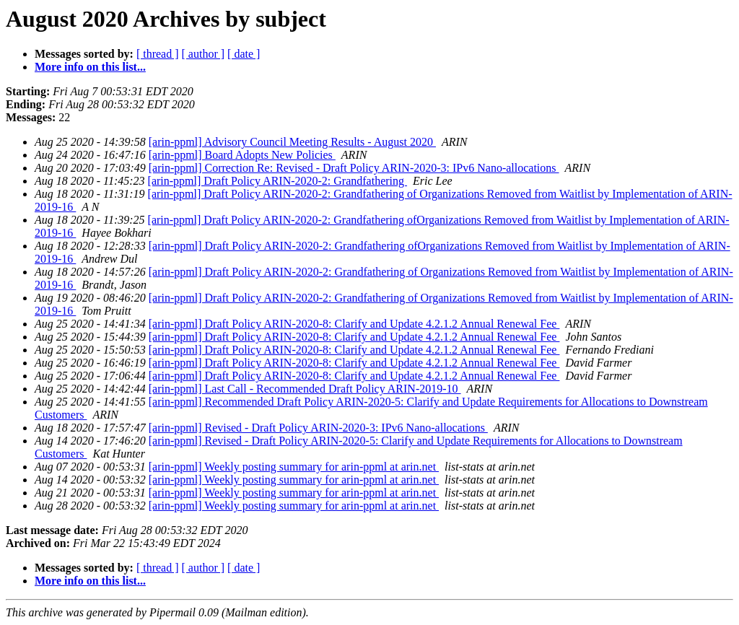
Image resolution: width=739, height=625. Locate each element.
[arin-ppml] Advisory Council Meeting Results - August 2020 (292, 142)
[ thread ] (157, 54)
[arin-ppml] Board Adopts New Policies (242, 155)
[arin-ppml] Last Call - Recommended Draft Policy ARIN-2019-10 (305, 389)
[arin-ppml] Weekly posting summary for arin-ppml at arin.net (294, 466)
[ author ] (203, 54)
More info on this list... (90, 67)
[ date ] (243, 54)
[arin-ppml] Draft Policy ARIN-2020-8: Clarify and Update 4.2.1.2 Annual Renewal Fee (354, 324)
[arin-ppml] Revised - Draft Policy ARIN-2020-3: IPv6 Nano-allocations (318, 427)
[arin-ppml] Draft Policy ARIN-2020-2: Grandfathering (277, 181)
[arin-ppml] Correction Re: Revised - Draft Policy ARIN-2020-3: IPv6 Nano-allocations (354, 168)
